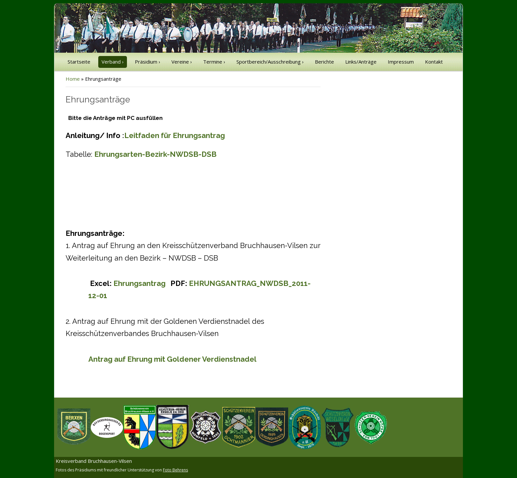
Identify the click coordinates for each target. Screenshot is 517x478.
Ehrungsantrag (140, 283)
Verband (113, 61)
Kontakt (434, 61)
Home (73, 78)
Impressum (401, 61)
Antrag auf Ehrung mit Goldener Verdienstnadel (172, 359)
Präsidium (147, 61)
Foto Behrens (175, 470)
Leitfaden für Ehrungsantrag (174, 135)
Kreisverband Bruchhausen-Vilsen (94, 461)
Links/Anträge (361, 61)
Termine (214, 61)
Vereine (181, 61)
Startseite (79, 61)
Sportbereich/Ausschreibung (270, 61)
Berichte (324, 61)
